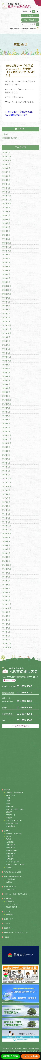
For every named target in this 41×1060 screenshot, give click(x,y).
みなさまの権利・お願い (15, 809)
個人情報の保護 (12, 823)
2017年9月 (6, 490)
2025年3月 (6, 188)
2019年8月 (6, 408)
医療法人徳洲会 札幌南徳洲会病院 (28, 1048)
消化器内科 (11, 845)
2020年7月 (6, 372)
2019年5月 (6, 419)
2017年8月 (6, 494)
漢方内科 (10, 856)
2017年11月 (6, 482)
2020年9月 (6, 365)
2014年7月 (6, 620)
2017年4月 (6, 510)
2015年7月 (6, 581)
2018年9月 (6, 447)
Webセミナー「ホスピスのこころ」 (16, 932)
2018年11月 (6, 439)
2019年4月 (6, 423)
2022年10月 (6, 294)
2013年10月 (6, 647)
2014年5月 (6, 628)
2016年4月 (6, 553)
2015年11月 (6, 565)
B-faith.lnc (28, 1051)
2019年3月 (6, 427)
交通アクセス (30, 16)
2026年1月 (6, 152)
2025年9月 (6, 164)
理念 (8, 803)
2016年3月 (6, 557)
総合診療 (10, 842)
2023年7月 (6, 262)
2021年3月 (6, 353)
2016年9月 (6, 537)
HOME (6, 937)
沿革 (8, 801)
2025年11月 (6, 156)
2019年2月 (6, 431)
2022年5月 (6, 309)
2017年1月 (6, 522)
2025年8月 (6, 168)
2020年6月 (6, 376)
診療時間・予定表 (10, 1056)
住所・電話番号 (30, 20)
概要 (8, 798)
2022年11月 (6, 290)
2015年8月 (6, 577)
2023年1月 (6, 282)
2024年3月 (6, 231)
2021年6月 (6, 345)
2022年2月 (6, 317)
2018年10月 (6, 443)
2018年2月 (6, 471)
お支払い (9, 882)
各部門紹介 (10, 914)
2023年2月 (6, 278)
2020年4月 (6, 384)
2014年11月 (6, 604)
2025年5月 (6, 180)
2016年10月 (6, 533)
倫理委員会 (11, 826)
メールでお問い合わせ (20, 726)
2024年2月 (6, 235)
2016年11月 (6, 529)
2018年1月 (6, 475)
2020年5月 (6, 380)
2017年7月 (6, 498)
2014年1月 (6, 639)
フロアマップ (11, 815)
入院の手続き (11, 879)
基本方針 (10, 806)
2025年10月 (6, 160)
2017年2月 (6, 518)
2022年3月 (6, 313)
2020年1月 (6, 396)
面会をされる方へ (10, 886)
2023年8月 (6, 258)
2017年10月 (6, 486)
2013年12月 (6, 643)
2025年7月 (6, 172)
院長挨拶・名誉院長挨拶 (14, 792)
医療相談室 (10, 901)
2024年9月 (6, 207)
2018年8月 (6, 451)
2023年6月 (6, 266)
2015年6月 (6, 585)
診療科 (8, 839)
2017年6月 (6, 502)
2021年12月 (6, 325)
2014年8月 (6, 616)
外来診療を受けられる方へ (13, 872)
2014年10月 (6, 608)
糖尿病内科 (11, 853)
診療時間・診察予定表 (14, 833)
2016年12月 (6, 526)
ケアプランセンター (13, 904)
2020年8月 (6, 368)
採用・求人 (8, 911)
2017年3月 (6, 514)
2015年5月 (6, 588)
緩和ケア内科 (12, 850)
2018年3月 (6, 467)
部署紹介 (9, 812)
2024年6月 (6, 219)
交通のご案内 (9, 680)
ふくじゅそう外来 (13, 862)
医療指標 (9, 818)
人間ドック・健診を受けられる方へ (16, 894)
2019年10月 (6, 404)
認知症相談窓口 (11, 907)
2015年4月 (6, 592)
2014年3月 (6, 632)
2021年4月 (6, 349)
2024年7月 (6, 215)
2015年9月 (6, 573)
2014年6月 (6, 624)
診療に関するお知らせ (10, 138)
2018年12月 (6, 435)
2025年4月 (6, 184)
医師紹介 (9, 867)
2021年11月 (6, 329)
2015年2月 (6, 596)
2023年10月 (6, 251)
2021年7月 (6, 341)
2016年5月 (6, 549)
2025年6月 (6, 176)
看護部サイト (8, 928)
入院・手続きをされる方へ (13, 876)
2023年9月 (6, 255)
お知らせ (5, 134)
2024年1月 (6, 239)
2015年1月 (6, 600)
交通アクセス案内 (30, 1056)
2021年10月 (6, 333)
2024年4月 (6, 227)
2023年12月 (6, 243)
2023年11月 (6, 247)
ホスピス (7, 923)
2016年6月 (6, 545)
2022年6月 (6, 306)
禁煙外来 (10, 859)
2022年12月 (6, 286)
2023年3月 (6, 274)
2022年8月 (6, 298)
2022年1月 (6, 321)
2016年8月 (6, 541)
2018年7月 (6, 455)
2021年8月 (6, 337)
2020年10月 (6, 361)
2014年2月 (6, 636)
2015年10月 (6, 569)
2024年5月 (6, 223)
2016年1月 (6, 561)
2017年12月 (6, 478)
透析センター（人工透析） (16, 864)
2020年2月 (6, 392)
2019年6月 (6, 416)
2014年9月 (6, 612)
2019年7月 (6, 412)
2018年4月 (6, 463)
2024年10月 (6, 203)
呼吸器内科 (11, 847)
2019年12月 (6, 400)
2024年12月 (6, 196)
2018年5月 (6, 459)
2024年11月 (6, 200)
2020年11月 (6, 357)
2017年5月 (6, 506)
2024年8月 (6, 211)
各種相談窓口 (8, 898)
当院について (11, 795)
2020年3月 (6, 388)
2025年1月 (6, 192)
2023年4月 (6, 270)
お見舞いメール (10, 889)
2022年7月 (6, 302)
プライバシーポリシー (14, 820)
